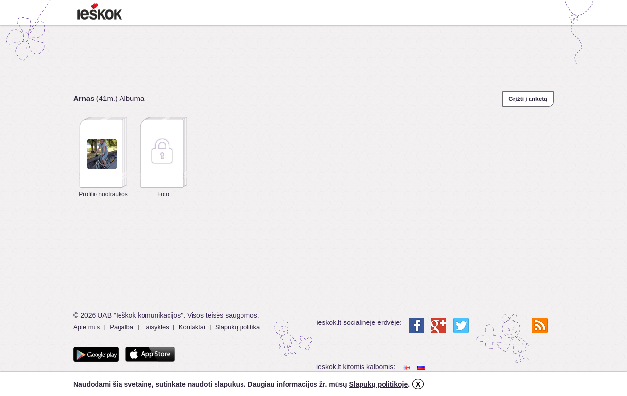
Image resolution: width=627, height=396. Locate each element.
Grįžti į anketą (527, 99)
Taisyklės (156, 327)
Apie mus (86, 327)
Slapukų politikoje (378, 384)
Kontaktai (192, 327)
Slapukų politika (237, 327)
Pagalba (121, 327)
